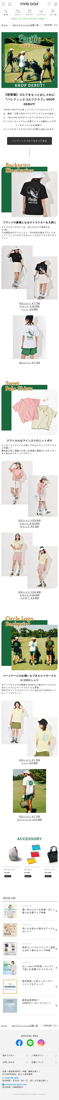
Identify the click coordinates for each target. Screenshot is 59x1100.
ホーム (4, 25)
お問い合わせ (9, 1062)
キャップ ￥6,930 (29, 526)
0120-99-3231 (10, 1078)
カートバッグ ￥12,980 (29, 819)
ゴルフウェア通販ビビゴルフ (29, 4)
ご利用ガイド (37, 1055)
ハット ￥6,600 (29, 309)
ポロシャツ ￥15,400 (29, 520)
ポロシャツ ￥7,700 (29, 303)
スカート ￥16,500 (30, 306)
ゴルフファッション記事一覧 (25, 25)
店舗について (37, 1062)
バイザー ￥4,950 (29, 598)
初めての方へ (9, 1055)
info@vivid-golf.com (14, 1084)
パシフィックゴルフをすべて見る (29, 141)
